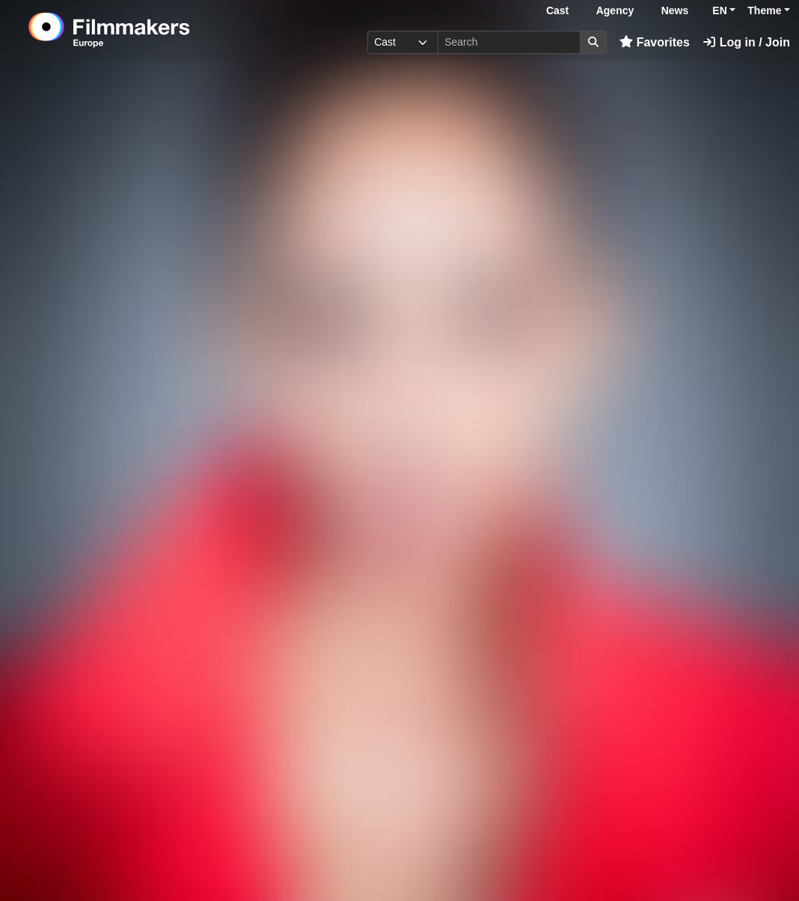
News (675, 10)
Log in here (569, 855)
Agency (615, 10)
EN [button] (719, 10)
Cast (557, 10)
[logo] (146, 30)
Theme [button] (764, 10)
